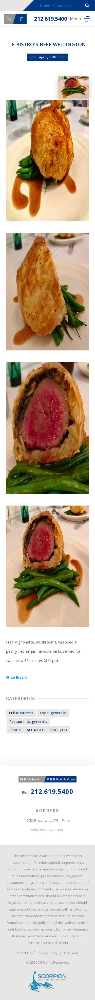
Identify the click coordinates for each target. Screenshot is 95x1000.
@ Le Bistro (17, 678)
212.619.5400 (50, 19)
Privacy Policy (47, 953)
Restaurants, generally (28, 722)
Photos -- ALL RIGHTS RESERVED (38, 730)
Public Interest (21, 713)
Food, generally (53, 713)
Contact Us (62, 6)
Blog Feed (70, 953)
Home (45, 6)
